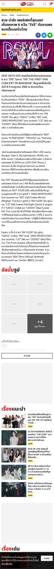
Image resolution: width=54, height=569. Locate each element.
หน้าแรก (4, 15)
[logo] (27, 4)
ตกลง (46, 558)
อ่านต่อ (27, 382)
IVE (4, 346)
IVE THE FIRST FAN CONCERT (24, 350)
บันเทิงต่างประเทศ (23, 15)
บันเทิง (12, 15)
